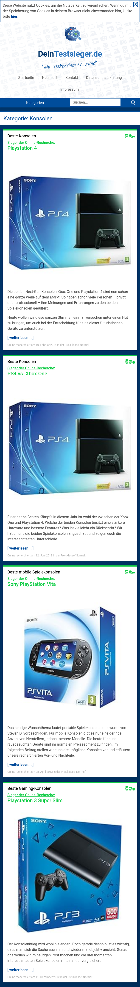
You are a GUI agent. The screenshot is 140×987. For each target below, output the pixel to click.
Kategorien (35, 103)
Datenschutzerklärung (104, 77)
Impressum (70, 89)
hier (14, 16)
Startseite (26, 77)
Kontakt (71, 77)
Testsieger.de (70, 54)
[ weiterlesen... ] (20, 338)
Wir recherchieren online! (70, 65)
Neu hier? (49, 77)
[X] (135, 4)
